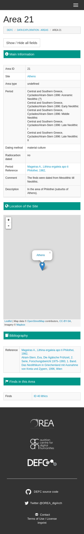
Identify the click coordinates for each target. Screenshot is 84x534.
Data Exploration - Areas (32, 30)
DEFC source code (42, 491)
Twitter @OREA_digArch (43, 503)
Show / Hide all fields (21, 43)
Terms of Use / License (42, 518)
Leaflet (8, 321)
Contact (42, 514)
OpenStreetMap (36, 321)
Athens (31, 76)
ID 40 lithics (41, 396)
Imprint (42, 522)
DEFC (10, 30)
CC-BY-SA (65, 321)
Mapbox (20, 324)
